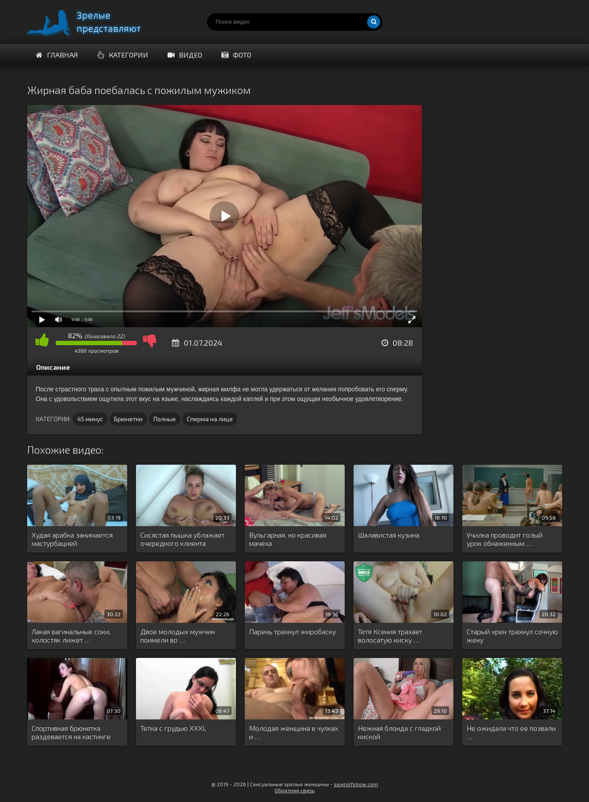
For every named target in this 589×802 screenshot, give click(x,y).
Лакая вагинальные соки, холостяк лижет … (71, 635)
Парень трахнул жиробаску (292, 631)
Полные (164, 419)
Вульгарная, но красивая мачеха (287, 539)
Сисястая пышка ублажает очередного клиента (182, 539)
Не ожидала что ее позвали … (511, 732)
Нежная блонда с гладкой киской (399, 732)
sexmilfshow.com (356, 784)
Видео (185, 55)
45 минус (90, 419)
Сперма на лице (210, 419)
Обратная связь (294, 790)
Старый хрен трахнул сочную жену (512, 635)
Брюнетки (128, 419)
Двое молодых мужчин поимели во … (177, 635)
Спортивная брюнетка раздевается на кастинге (71, 732)
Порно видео (93, 22)
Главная (57, 55)
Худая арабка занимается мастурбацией (72, 539)
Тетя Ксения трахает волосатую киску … (390, 635)
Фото (236, 55)
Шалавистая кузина (388, 535)
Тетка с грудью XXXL (173, 728)
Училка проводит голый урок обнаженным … (505, 539)
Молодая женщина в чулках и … (293, 732)
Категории (122, 55)
